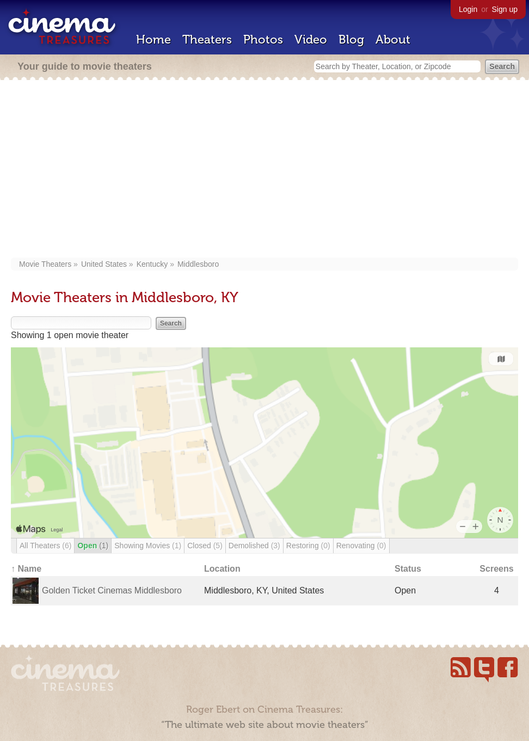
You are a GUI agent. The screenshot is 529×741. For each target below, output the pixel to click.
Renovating (361, 545)
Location (222, 568)
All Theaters (45, 545)
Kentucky (152, 264)
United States (104, 264)
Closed (205, 545)
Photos (263, 39)
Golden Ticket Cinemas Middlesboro (112, 590)
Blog (351, 39)
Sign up (505, 9)
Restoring (308, 545)
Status (408, 568)
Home (153, 39)
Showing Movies (147, 545)
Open (92, 545)
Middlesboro (198, 264)
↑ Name (26, 568)
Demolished (254, 545)
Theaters (207, 39)
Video (310, 39)
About (393, 39)
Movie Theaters (45, 264)
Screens (496, 568)
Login (468, 9)
